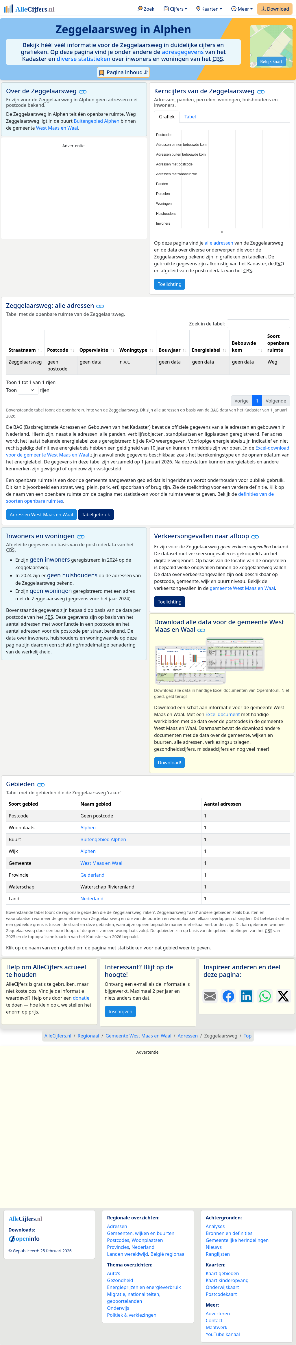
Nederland (91, 898)
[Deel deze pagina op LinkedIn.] (246, 996)
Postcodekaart (221, 1294)
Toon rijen (27, 390)
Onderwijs (118, 1308)
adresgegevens (183, 52)
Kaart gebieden (222, 1273)
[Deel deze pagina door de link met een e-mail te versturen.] (210, 996)
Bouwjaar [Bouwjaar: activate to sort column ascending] (170, 350)
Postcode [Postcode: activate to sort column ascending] (57, 350)
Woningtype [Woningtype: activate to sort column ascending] (133, 350)
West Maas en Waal (57, 128)
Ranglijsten (218, 1254)
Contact (214, 1320)
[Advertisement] (74, 194)
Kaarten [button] (207, 9)
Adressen (117, 1226)
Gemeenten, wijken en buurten (140, 1233)
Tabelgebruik (96, 514)
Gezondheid (120, 1280)
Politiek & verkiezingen (131, 1315)
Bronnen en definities (229, 1233)
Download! (169, 762)
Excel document (223, 714)
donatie (81, 998)
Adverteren (218, 1313)
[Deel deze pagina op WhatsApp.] (265, 996)
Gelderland (92, 875)
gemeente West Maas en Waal (242, 588)
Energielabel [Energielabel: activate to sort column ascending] (206, 350)
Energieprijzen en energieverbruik (144, 1287)
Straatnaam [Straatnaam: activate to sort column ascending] (22, 350)
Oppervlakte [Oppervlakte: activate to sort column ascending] (93, 350)
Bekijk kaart (271, 61)
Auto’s (113, 1273)
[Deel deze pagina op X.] (283, 996)
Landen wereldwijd (127, 1254)
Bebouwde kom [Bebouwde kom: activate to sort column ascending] (244, 346)
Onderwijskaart (222, 1287)
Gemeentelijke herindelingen (237, 1240)
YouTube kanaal (223, 1334)
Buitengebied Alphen (96, 121)
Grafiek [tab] (167, 116)
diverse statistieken (83, 59)
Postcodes (118, 1240)
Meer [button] (240, 9)
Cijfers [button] (174, 9)
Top (247, 1036)
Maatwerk (216, 1327)
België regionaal (168, 1254)
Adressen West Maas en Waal (41, 514)
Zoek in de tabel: (239, 323)
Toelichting (170, 284)
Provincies (118, 1247)
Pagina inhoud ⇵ (123, 72)
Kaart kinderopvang (227, 1280)
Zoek (145, 9)
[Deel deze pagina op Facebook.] (228, 996)
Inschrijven (120, 1011)
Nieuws (214, 1247)
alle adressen (219, 243)
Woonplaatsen (147, 1240)
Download (275, 9)
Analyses (215, 1226)
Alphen (88, 827)
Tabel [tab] (190, 116)
